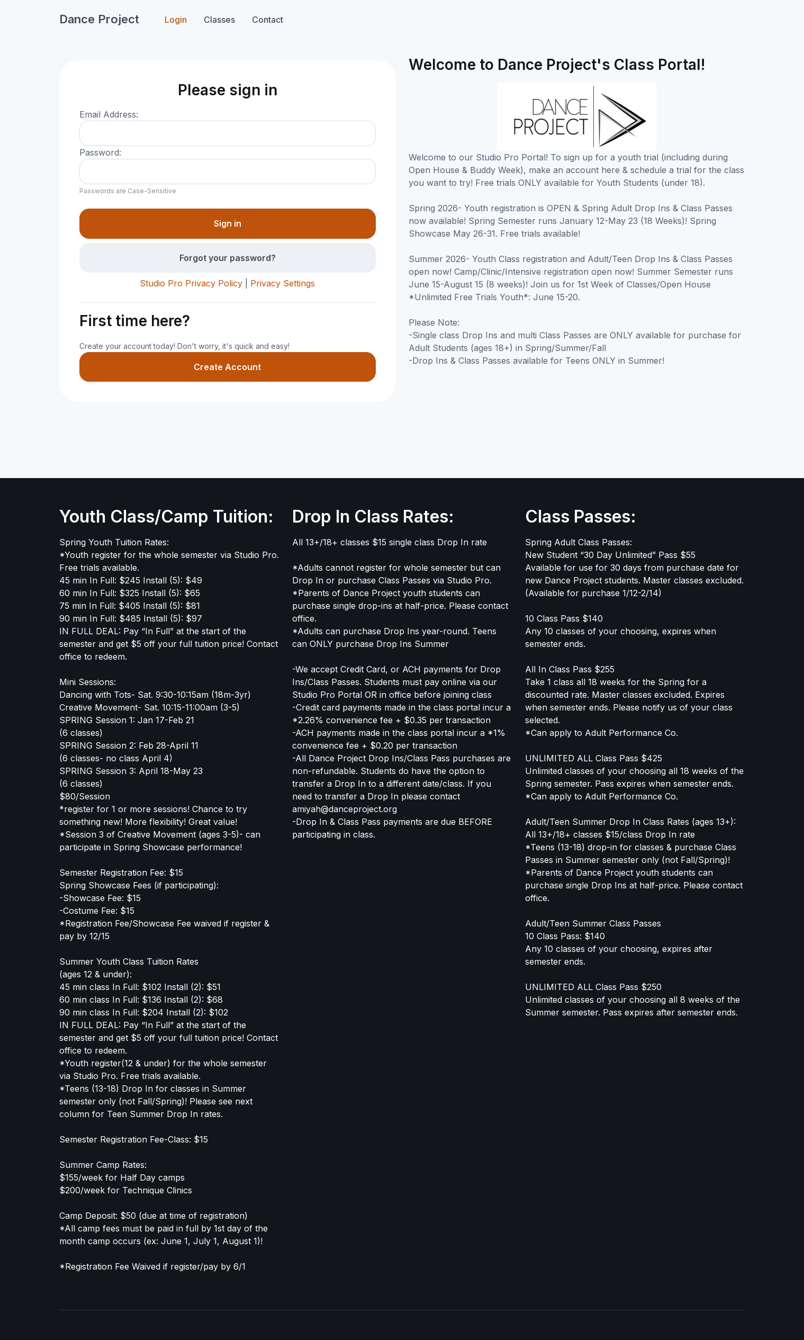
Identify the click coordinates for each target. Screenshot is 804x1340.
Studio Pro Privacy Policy (191, 283)
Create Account (227, 367)
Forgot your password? (227, 258)
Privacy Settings (282, 283)
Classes (219, 19)
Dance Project (99, 19)
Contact (267, 19)
